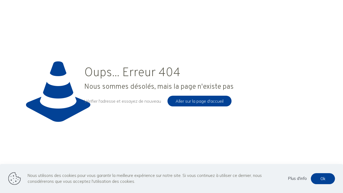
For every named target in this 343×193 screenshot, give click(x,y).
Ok (322, 178)
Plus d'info (297, 178)
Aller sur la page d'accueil (199, 101)
